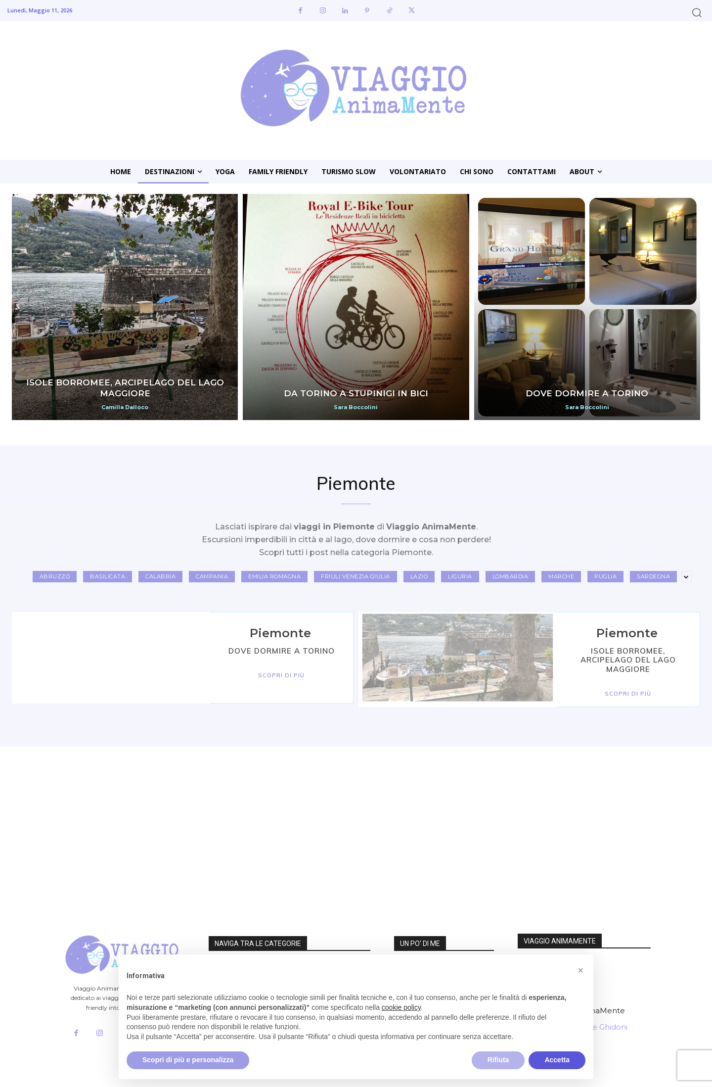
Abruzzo (55, 576)
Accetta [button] (557, 1060)
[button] (697, 12)
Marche (561, 576)
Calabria (160, 576)
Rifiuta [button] (498, 1060)
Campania (212, 576)
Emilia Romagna (274, 576)
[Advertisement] (296, 821)
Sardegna (653, 576)
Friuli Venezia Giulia (355, 576)
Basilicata (107, 576)
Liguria (460, 576)
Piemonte (280, 633)
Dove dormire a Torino (281, 651)
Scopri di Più (281, 675)
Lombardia (510, 576)
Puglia (605, 576)
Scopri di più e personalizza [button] (187, 1060)
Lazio (419, 576)
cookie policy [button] (401, 1007)
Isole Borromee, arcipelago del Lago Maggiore (628, 659)
